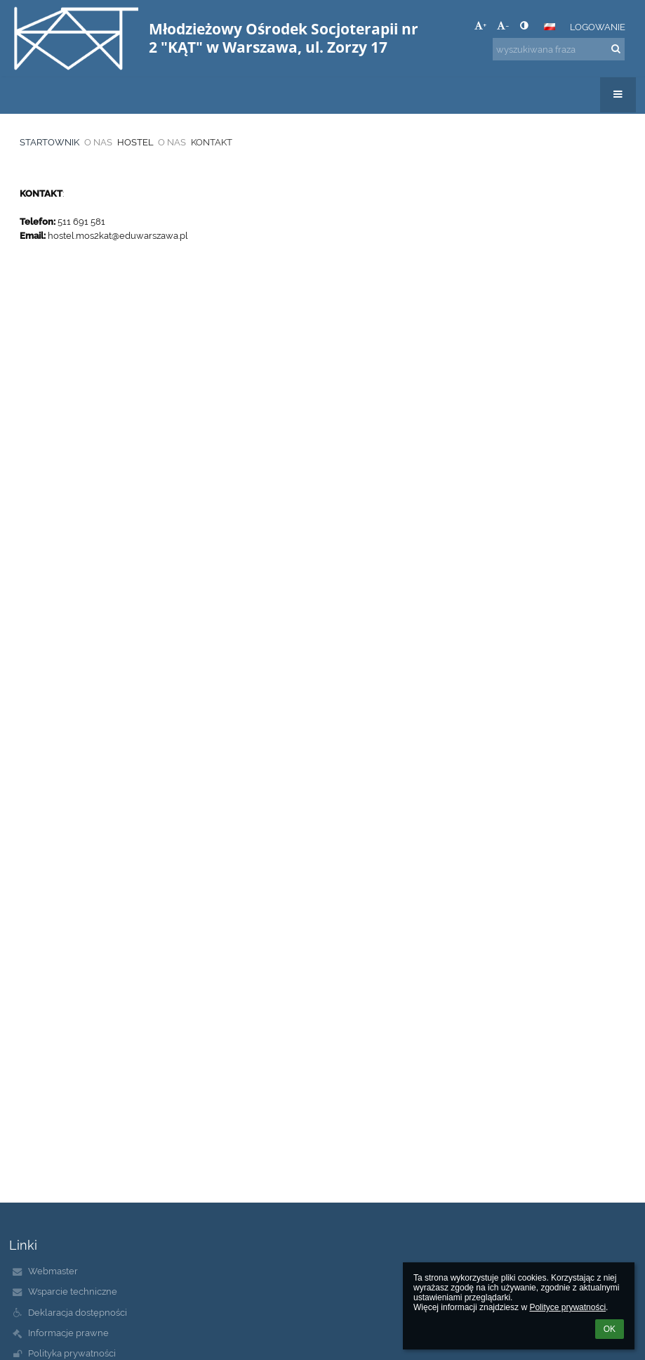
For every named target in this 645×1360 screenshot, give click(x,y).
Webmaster (53, 1270)
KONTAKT (211, 142)
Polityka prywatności (72, 1353)
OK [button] (610, 1329)
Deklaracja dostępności (77, 1312)
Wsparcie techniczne (72, 1291)
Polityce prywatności (567, 1307)
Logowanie (597, 26)
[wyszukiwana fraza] (558, 49)
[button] (549, 26)
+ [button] (480, 25)
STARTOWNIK (49, 142)
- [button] (503, 25)
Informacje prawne (68, 1332)
